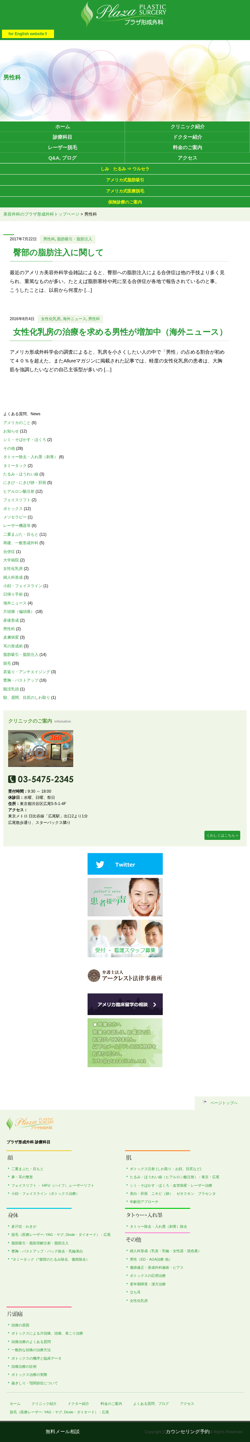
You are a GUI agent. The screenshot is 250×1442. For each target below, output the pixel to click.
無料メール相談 (63, 1431)
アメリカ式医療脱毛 (125, 191)
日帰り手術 (13, 594)
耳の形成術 (13, 646)
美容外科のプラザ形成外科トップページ (41, 214)
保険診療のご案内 (125, 202)
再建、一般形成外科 (20, 543)
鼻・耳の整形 (22, 1177)
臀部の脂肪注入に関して (58, 252)
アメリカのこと (17, 422)
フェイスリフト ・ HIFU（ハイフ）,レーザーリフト (52, 1185)
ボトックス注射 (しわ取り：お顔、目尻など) (165, 1169)
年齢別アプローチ (144, 1202)
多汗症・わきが (23, 1226)
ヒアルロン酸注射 (19, 491)
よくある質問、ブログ (151, 1404)
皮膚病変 (11, 637)
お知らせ (11, 431)
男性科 (49, 239)
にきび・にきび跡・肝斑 (24, 482)
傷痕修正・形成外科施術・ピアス (157, 1267)
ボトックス (13, 508)
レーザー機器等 (17, 525)
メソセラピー (15, 517)
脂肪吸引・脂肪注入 (74, 239)
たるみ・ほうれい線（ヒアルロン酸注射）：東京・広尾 (174, 1177)
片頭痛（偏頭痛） (19, 611)
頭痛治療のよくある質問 (31, 1342)
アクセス (187, 158)
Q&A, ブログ (63, 158)
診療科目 (62, 137)
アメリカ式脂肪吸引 (125, 179)
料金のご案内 (187, 147)
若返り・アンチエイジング (26, 672)
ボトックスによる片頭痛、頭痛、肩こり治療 (47, 1333)
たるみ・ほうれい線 (20, 474)
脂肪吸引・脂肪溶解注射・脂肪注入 (40, 1243)
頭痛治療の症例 (23, 1366)
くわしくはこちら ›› (222, 835)
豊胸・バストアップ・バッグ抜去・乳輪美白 (47, 1251)
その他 (9, 448)
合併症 (9, 551)
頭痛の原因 (20, 1325)
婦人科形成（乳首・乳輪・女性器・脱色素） (165, 1251)
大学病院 (11, 560)
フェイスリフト (17, 500)
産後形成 (11, 620)
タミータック (15, 465)
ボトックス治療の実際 (29, 1375)
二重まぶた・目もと (20, 534)
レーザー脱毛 (62, 147)
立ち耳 (135, 1292)
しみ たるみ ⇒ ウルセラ (125, 168)
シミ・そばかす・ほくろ (24, 439)
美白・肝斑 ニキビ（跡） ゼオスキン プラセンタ (173, 1193)
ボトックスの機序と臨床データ (36, 1358)
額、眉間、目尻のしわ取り (26, 697)
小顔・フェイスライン (22, 586)
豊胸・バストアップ (20, 680)
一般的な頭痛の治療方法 (31, 1350)
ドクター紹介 (187, 137)
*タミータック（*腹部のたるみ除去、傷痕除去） (50, 1259)
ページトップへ (224, 1103)
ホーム (62, 126)
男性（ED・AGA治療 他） (151, 1259)
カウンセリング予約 (188, 1431)
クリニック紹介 (188, 126)
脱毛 (7, 663)
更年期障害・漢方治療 (148, 1284)
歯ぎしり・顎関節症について (34, 1383)
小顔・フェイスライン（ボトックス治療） (45, 1193)
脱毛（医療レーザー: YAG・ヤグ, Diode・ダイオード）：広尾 (61, 1235)
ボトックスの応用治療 (148, 1276)
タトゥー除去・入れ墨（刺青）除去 (158, 1226)
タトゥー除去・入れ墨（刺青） (30, 457)
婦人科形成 (13, 577)
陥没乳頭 (11, 689)
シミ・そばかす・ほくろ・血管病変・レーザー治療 (171, 1185)
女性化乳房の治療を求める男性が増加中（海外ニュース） (120, 331)
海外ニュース (74, 319)
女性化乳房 (51, 319)
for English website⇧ (28, 34)
